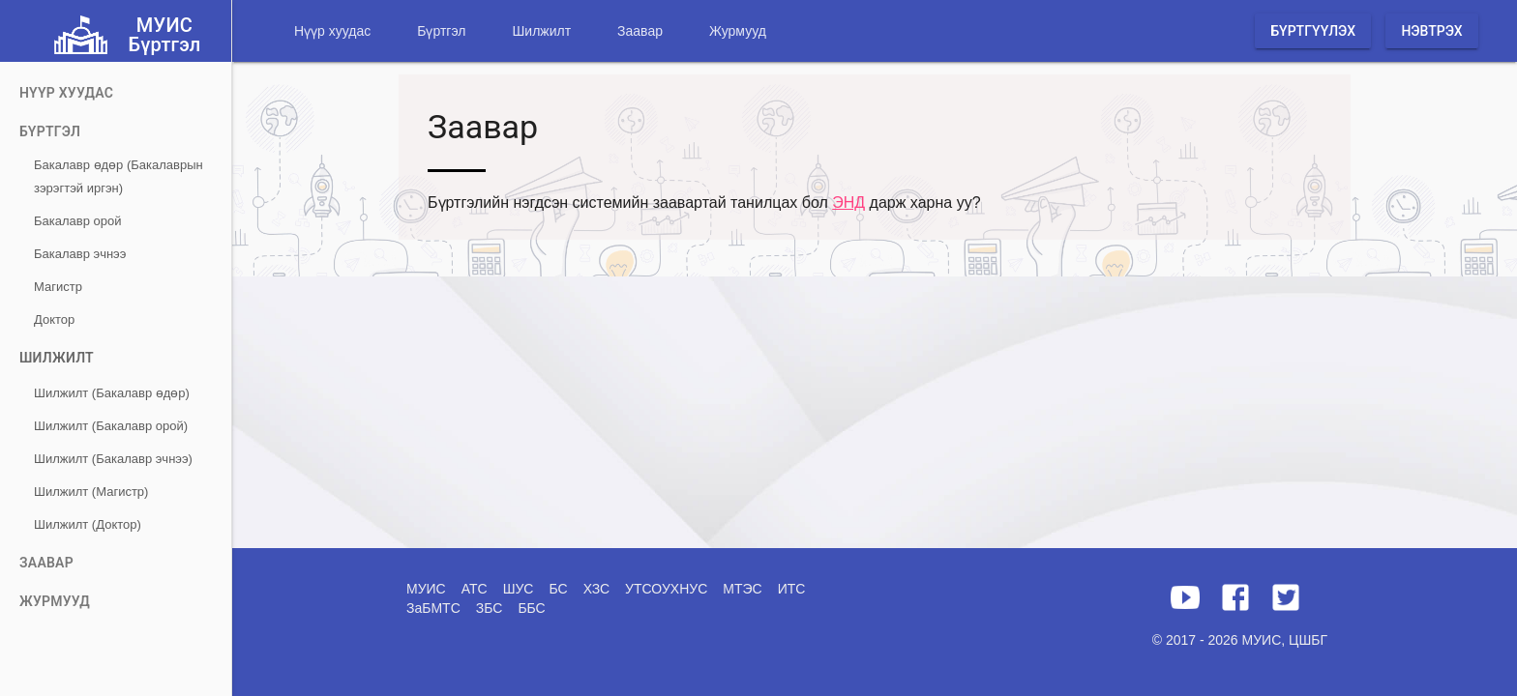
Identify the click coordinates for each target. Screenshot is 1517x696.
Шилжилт (541, 31)
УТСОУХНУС (666, 588)
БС (558, 588)
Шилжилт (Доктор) (87, 524)
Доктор (54, 319)
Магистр (58, 286)
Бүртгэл (441, 31)
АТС (474, 588)
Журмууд (737, 31)
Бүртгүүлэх (1312, 31)
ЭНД (848, 202)
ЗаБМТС (433, 608)
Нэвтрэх (1431, 31)
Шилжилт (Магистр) (91, 491)
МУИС (426, 588)
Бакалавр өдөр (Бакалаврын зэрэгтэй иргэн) (118, 176)
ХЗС (596, 588)
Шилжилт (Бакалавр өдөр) (112, 393)
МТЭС (742, 588)
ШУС (518, 588)
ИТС (792, 588)
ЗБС (489, 608)
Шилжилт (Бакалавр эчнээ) (113, 458)
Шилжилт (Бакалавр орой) (111, 426)
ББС (531, 608)
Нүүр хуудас (332, 31)
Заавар (640, 31)
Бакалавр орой (77, 221)
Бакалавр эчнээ (80, 253)
